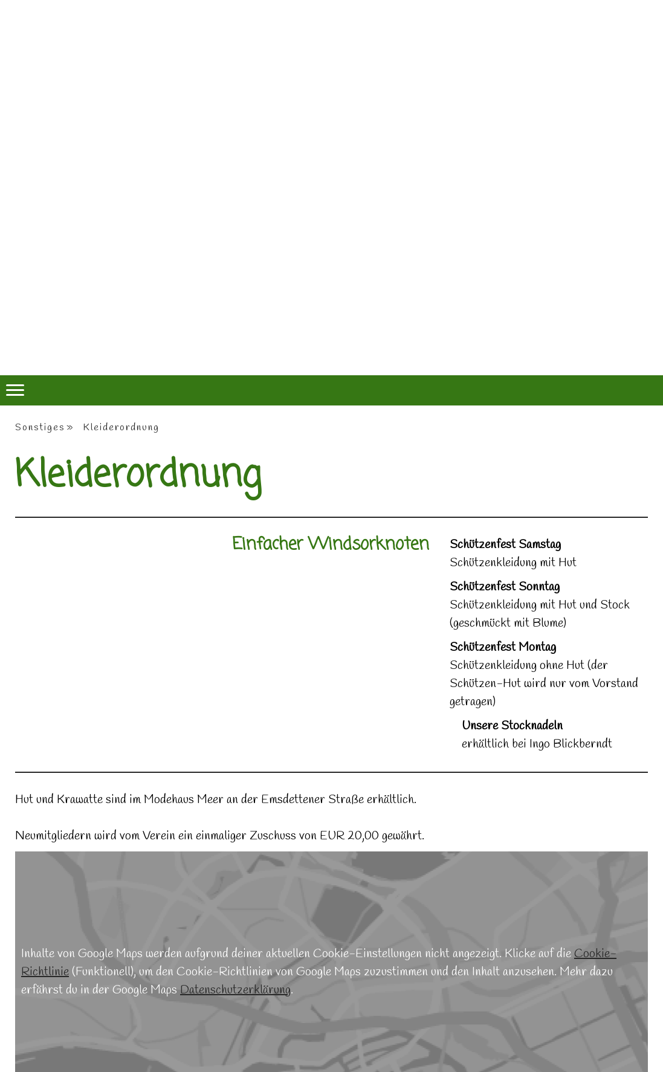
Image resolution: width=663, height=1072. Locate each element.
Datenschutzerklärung (235, 990)
